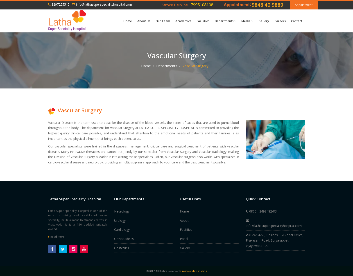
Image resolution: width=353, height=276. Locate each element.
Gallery (263, 21)
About (184, 220)
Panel (184, 239)
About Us (143, 21)
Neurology (121, 211)
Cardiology (122, 229)
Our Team (163, 21)
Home (127, 21)
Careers (280, 21)
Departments (225, 21)
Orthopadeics (124, 239)
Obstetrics (121, 248)
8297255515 (59, 4)
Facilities (203, 21)
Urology (120, 220)
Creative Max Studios (193, 271)
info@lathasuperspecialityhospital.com (102, 4)
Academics (183, 21)
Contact (296, 21)
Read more (56, 237)
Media (247, 21)
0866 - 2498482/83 (261, 211)
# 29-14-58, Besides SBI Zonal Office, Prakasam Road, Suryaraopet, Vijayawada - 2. (274, 240)
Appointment (303, 5)
